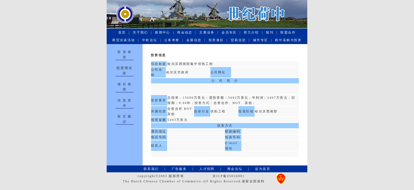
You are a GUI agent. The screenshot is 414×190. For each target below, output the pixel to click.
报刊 (270, 32)
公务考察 (172, 40)
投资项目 (216, 40)
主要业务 (207, 32)
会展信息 (194, 40)
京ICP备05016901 (229, 176)
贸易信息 (238, 40)
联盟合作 (288, 32)
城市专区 (261, 40)
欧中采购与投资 (288, 40)
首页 (122, 32)
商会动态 (185, 32)
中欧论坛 (150, 40)
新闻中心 (163, 32)
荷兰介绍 (251, 32)
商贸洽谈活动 (124, 40)
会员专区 (229, 32)
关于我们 (140, 32)
